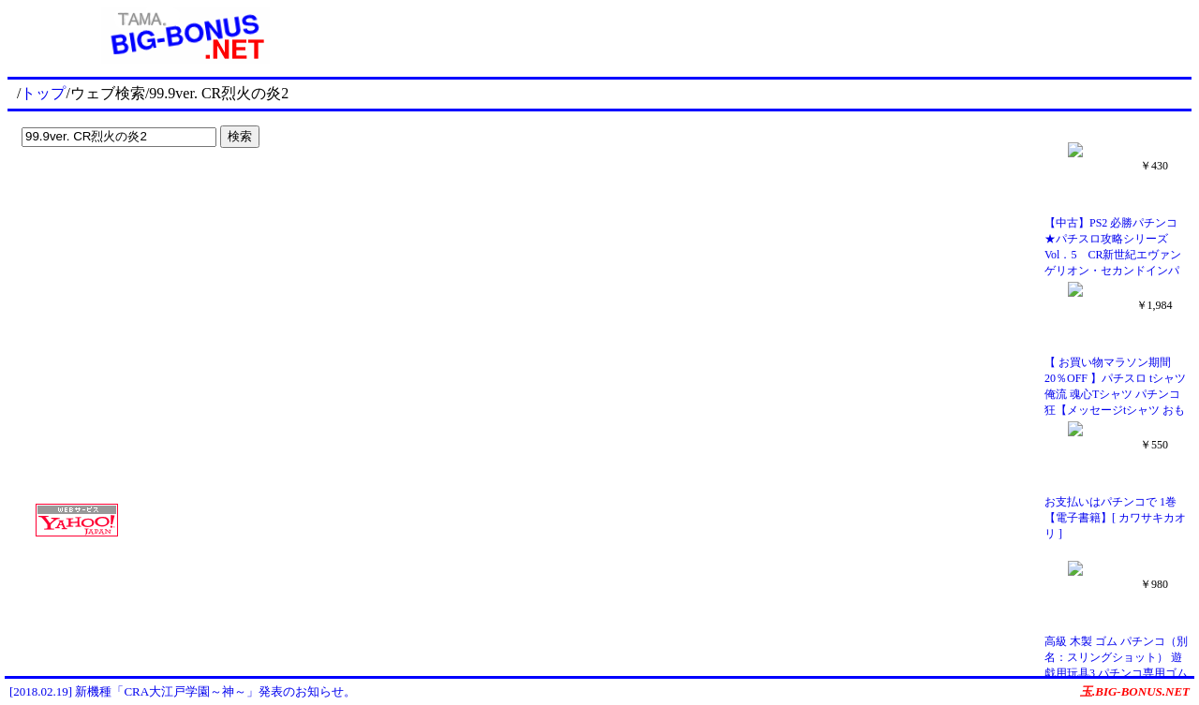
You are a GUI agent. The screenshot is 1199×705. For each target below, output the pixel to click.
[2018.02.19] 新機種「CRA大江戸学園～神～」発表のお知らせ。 (182, 691)
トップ (43, 93)
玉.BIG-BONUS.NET (1135, 691)
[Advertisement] (131, 193)
